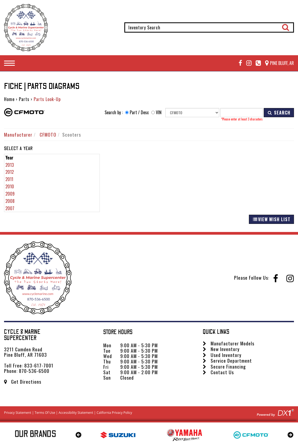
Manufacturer (18, 134)
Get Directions (22, 381)
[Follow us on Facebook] (238, 63)
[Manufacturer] (192, 112)
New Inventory (221, 348)
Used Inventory (222, 354)
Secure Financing (224, 366)
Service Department (227, 360)
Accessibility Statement (76, 412)
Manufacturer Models (228, 343)
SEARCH (278, 112)
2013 (9, 165)
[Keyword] (241, 112)
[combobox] (209, 27)
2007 (9, 208)
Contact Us (218, 372)
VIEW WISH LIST (271, 219)
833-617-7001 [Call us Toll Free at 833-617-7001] (38, 365)
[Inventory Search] (209, 27)
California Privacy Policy (114, 412)
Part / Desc (139, 112)
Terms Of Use (45, 412)
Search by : (114, 112)
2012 (9, 172)
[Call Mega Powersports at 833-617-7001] (256, 63)
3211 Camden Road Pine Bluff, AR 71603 (25, 352)
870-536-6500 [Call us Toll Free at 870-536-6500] (34, 370)
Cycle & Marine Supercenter (22, 335)
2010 (9, 186)
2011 (9, 179)
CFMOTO (48, 134)
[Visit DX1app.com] (275, 412)
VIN (159, 112)
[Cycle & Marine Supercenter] (26, 27)
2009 (10, 193)
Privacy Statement (17, 412)
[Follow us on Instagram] (247, 63)
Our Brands (35, 434)
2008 (10, 201)
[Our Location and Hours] (277, 63)
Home (9, 99)
